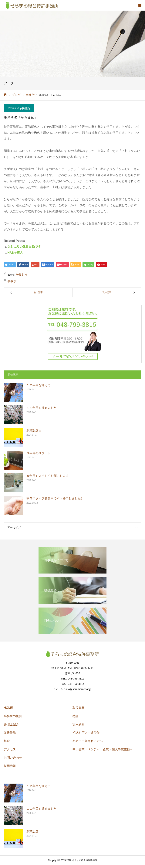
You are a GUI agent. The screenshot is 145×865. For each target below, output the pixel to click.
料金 (7, 741)
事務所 (25, 108)
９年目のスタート (38, 453)
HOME (8, 707)
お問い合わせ (13, 757)
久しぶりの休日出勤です (24, 246)
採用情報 (10, 766)
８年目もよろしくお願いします (47, 475)
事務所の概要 (13, 716)
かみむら (22, 274)
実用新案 (78, 724)
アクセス (10, 749)
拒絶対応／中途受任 (86, 732)
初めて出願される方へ (87, 741)
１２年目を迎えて (38, 385)
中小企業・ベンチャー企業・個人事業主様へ (102, 749)
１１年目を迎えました (41, 407)
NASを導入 (15, 252)
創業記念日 (34, 430)
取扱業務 (10, 732)
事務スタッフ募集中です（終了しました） (55, 498)
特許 (75, 716)
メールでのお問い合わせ (72, 356)
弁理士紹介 (11, 724)
